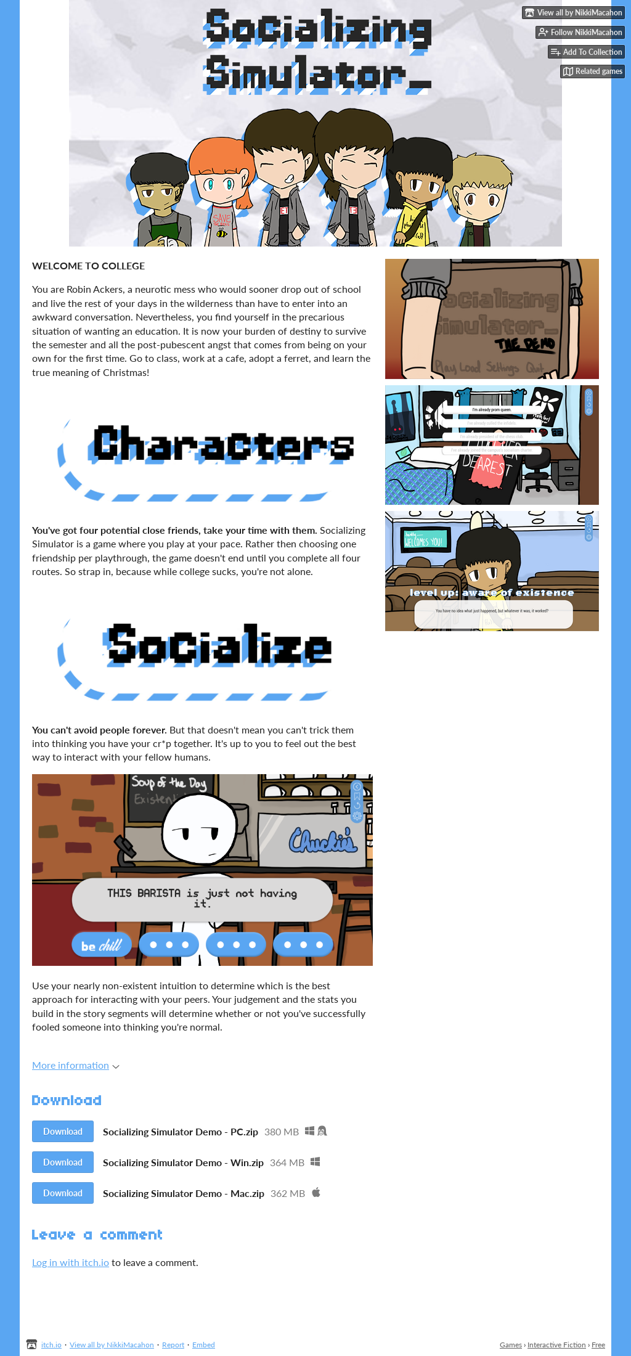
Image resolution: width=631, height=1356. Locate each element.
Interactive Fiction (556, 1344)
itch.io (51, 1344)
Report (173, 1344)
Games (511, 1344)
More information (76, 1065)
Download (63, 1131)
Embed (203, 1344)
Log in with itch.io (70, 1262)
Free (598, 1344)
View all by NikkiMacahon (112, 1344)
